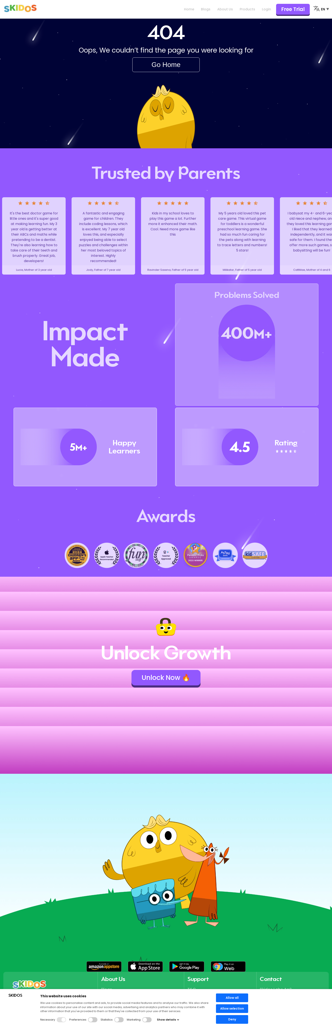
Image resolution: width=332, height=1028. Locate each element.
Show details (168, 1020)
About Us (225, 9)
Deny (232, 1019)
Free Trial (293, 9)
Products (247, 9)
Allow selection (232, 1008)
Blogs (205, 9)
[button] (104, 966)
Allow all (232, 998)
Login (266, 9)
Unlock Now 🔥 (166, 677)
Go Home (166, 64)
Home (189, 9)
